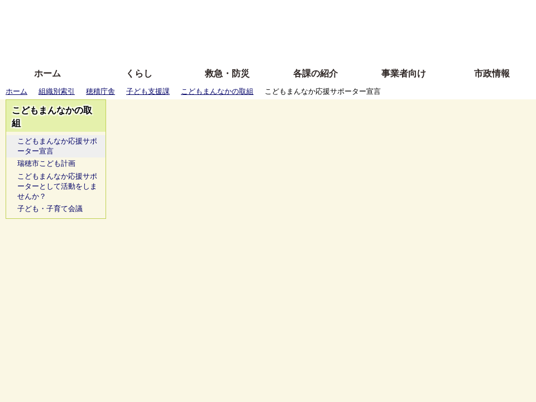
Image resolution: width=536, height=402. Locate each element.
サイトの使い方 (255, 46)
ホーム (47, 73)
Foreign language (196, 29)
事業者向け (403, 73)
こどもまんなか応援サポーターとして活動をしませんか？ (57, 186)
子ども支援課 (148, 91)
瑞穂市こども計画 (46, 163)
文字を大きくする (277, 29)
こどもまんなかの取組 (217, 91)
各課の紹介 (315, 73)
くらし (139, 73)
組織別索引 (57, 91)
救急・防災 (227, 73)
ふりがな (179, 13)
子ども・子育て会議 (50, 208)
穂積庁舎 (100, 91)
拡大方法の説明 (187, 46)
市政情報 (492, 73)
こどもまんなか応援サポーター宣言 (57, 146)
